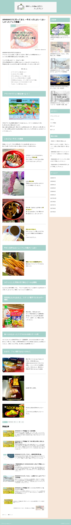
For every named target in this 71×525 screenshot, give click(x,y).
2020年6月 (53, 181)
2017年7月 (53, 205)
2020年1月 (53, 184)
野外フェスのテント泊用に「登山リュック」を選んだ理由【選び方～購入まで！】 (59, 146)
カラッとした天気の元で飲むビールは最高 (21, 78)
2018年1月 (53, 194)
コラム (52, 119)
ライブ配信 (53, 122)
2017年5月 (53, 211)
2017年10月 (53, 198)
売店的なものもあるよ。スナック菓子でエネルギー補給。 (24, 80)
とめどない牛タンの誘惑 (17, 74)
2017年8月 (53, 201)
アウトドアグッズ (54, 116)
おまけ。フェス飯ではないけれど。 (20, 84)
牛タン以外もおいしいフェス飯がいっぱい (21, 76)
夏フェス (52, 126)
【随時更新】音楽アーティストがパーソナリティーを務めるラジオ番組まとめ (59, 153)
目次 (22, 69)
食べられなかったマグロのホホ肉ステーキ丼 (22, 82)
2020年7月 (53, 178)
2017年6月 (53, 208)
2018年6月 (53, 188)
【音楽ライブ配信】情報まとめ (58, 141)
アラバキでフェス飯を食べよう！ (19, 72)
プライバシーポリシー (6, 523)
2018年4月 (53, 191)
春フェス (52, 129)
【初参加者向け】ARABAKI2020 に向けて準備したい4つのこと (59, 165)
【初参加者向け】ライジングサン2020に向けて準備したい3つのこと (60, 160)
